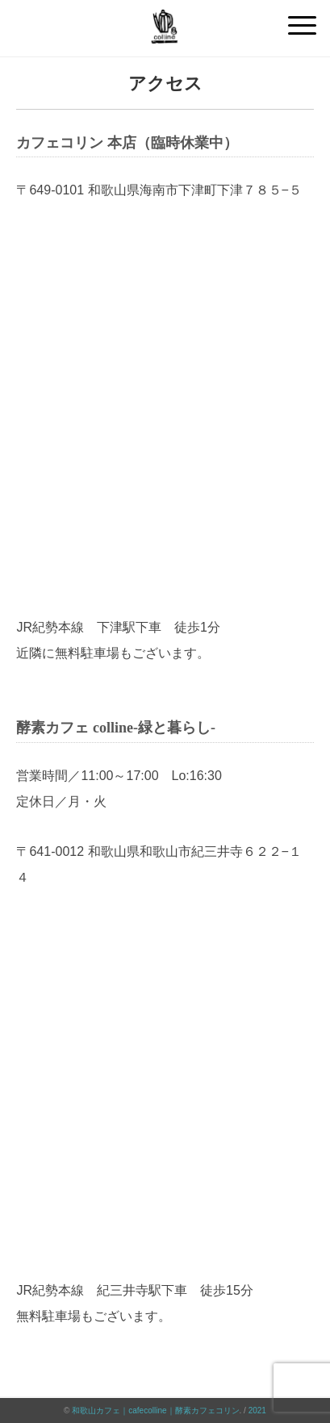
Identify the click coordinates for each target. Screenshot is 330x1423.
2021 (257, 1410)
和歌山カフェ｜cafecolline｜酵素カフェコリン (155, 1410)
